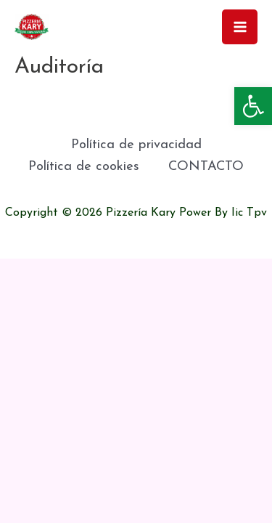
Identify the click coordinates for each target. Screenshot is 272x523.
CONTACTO (206, 167)
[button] (253, 106)
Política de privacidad (136, 145)
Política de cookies (83, 167)
